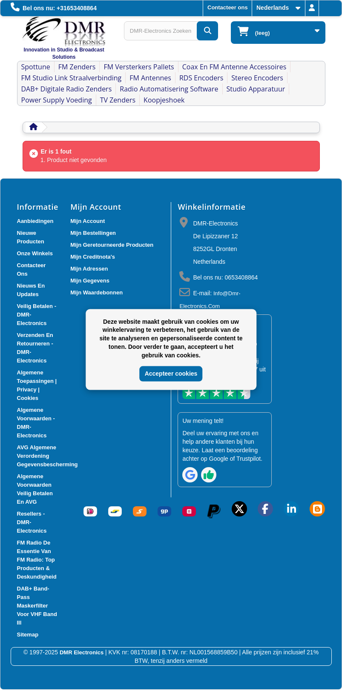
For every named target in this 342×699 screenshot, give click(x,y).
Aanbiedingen (35, 221)
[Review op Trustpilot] (208, 474)
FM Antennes (150, 78)
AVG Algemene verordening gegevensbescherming (47, 456)
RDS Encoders (201, 78)
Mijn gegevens (89, 280)
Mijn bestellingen (93, 233)
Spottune (35, 66)
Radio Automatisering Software (169, 89)
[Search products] (171, 30)
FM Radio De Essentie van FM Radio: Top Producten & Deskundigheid (37, 559)
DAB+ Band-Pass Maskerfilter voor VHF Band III (37, 605)
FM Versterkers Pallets (138, 66)
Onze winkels (35, 253)
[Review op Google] (190, 474)
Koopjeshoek (164, 100)
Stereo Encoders (257, 78)
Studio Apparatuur (256, 89)
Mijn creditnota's (92, 257)
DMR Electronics (82, 652)
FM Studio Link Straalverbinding (71, 78)
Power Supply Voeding (56, 100)
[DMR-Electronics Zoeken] (207, 30)
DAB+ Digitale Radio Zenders (66, 89)
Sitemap (28, 634)
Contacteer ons (227, 7)
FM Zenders (77, 66)
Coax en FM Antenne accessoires (234, 66)
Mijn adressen (89, 268)
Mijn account (87, 221)
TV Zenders (117, 100)
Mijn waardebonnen (96, 292)
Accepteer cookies (171, 373)
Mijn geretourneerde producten (111, 245)
